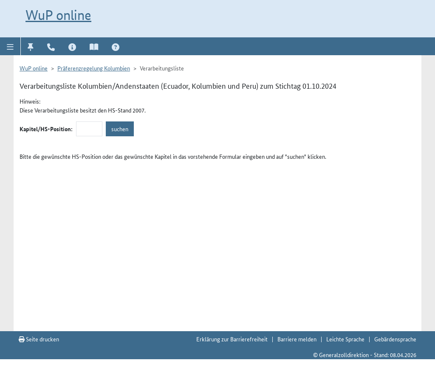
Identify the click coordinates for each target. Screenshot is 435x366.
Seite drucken (39, 339)
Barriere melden (296, 339)
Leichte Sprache (345, 339)
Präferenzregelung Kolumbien (93, 68)
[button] (10, 46)
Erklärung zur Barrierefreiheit (232, 339)
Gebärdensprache (395, 339)
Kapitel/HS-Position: (46, 128)
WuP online (58, 14)
